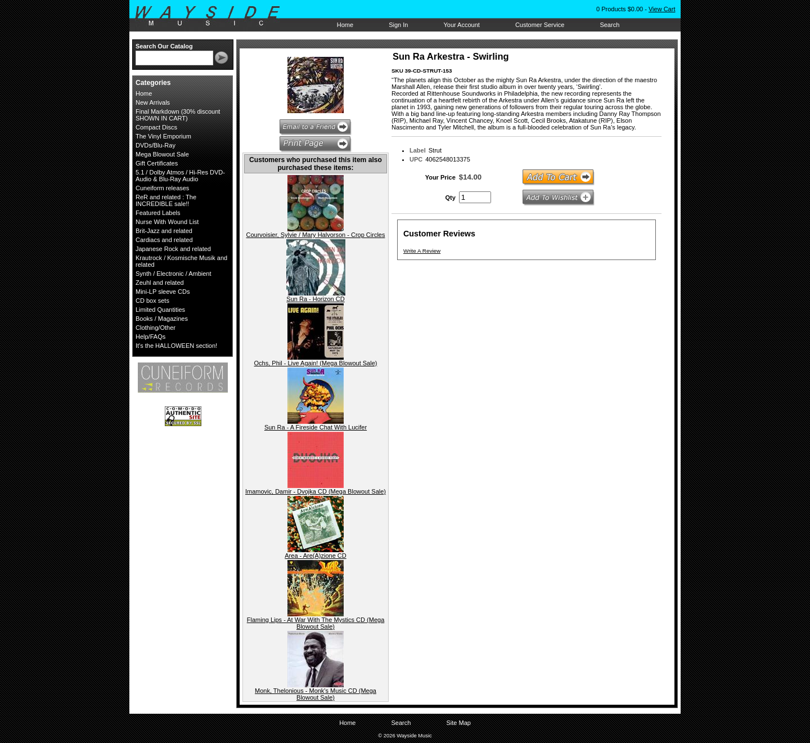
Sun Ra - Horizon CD (315, 299)
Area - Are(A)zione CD (315, 555)
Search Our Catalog (164, 46)
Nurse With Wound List (167, 221)
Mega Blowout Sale (162, 154)
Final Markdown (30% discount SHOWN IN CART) (178, 115)
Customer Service (539, 24)
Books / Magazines (162, 318)
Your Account (461, 24)
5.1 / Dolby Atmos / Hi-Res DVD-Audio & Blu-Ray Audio (180, 175)
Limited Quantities (160, 309)
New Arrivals (153, 102)
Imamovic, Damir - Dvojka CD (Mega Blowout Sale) (315, 491)
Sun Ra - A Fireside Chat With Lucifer (315, 427)
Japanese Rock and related (173, 248)
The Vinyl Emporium (163, 136)
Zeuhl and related (160, 282)
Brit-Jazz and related (164, 230)
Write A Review (421, 251)
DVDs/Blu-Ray (156, 145)
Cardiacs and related (164, 239)
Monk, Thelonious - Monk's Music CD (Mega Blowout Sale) (315, 694)
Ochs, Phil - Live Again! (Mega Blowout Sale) (315, 363)
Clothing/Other (156, 327)
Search (609, 24)
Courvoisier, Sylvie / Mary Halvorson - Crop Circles (315, 234)
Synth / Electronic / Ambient (174, 273)
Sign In (398, 24)
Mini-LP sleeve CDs (163, 291)
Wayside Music (213, 16)
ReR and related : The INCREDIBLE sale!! (166, 200)
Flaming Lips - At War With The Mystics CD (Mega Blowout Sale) (316, 623)
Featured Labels (158, 212)
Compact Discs (156, 127)
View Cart (662, 9)
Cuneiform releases (162, 188)
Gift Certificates (157, 163)
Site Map (458, 722)
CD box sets (152, 300)
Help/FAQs (150, 336)
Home (345, 24)
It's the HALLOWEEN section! (176, 345)
